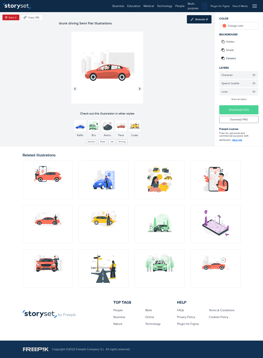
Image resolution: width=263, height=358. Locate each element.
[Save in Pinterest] (11, 17)
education (58, 6)
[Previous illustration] (75, 89)
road (102, 141)
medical (73, 6)
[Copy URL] (32, 17)
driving (122, 141)
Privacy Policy (186, 317)
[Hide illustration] (254, 75)
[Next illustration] (139, 89)
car (112, 141)
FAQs (180, 310)
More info (237, 140)
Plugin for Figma (188, 324)
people (104, 6)
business (43, 6)
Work (148, 310)
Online (149, 317)
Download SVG (239, 110)
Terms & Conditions (221, 310)
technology (89, 6)
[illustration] (48, 180)
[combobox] (170, 6)
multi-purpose (121, 6)
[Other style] (80, 126)
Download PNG (239, 119)
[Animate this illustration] (199, 19)
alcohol (91, 141)
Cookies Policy (218, 317)
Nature (117, 324)
